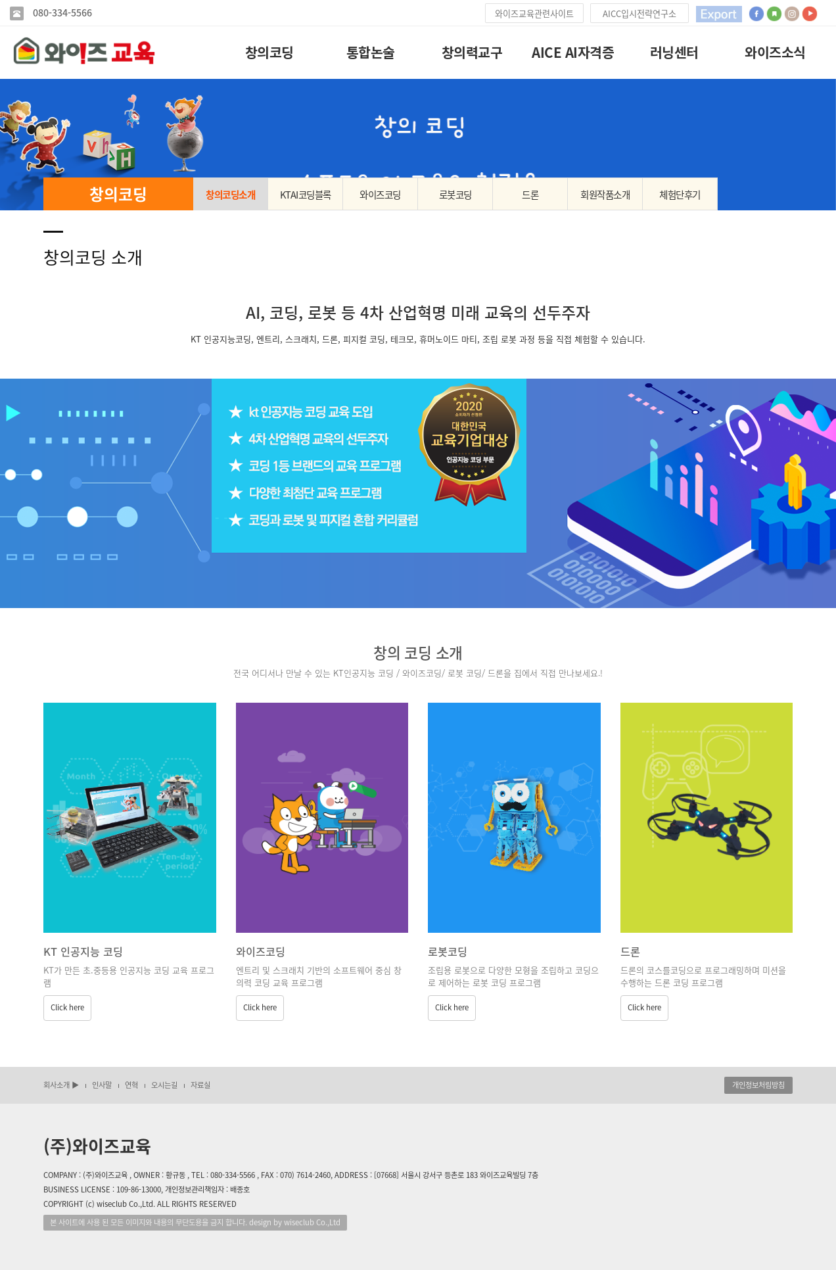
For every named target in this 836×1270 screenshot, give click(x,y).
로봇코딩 (455, 194)
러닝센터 (674, 52)
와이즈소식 (775, 52)
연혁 (131, 1085)
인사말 (102, 1085)
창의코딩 (269, 52)
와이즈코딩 (380, 194)
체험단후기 (680, 194)
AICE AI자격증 (573, 52)
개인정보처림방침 (758, 1085)
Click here (67, 1007)
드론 (530, 194)
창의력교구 (472, 52)
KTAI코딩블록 (305, 194)
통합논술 (370, 52)
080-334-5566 (61, 13)
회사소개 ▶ (61, 1085)
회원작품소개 (605, 194)
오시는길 (164, 1085)
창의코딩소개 (230, 194)
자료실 (200, 1085)
